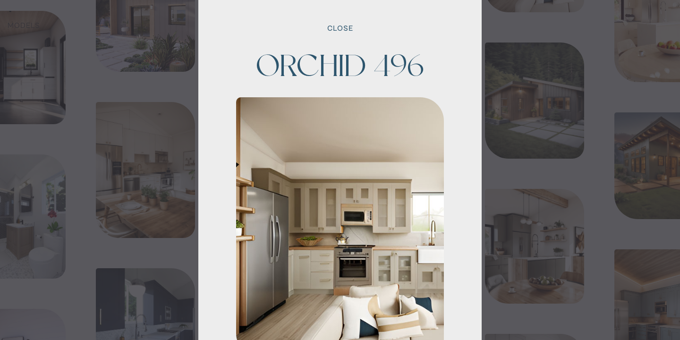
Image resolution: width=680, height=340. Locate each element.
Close (340, 28)
